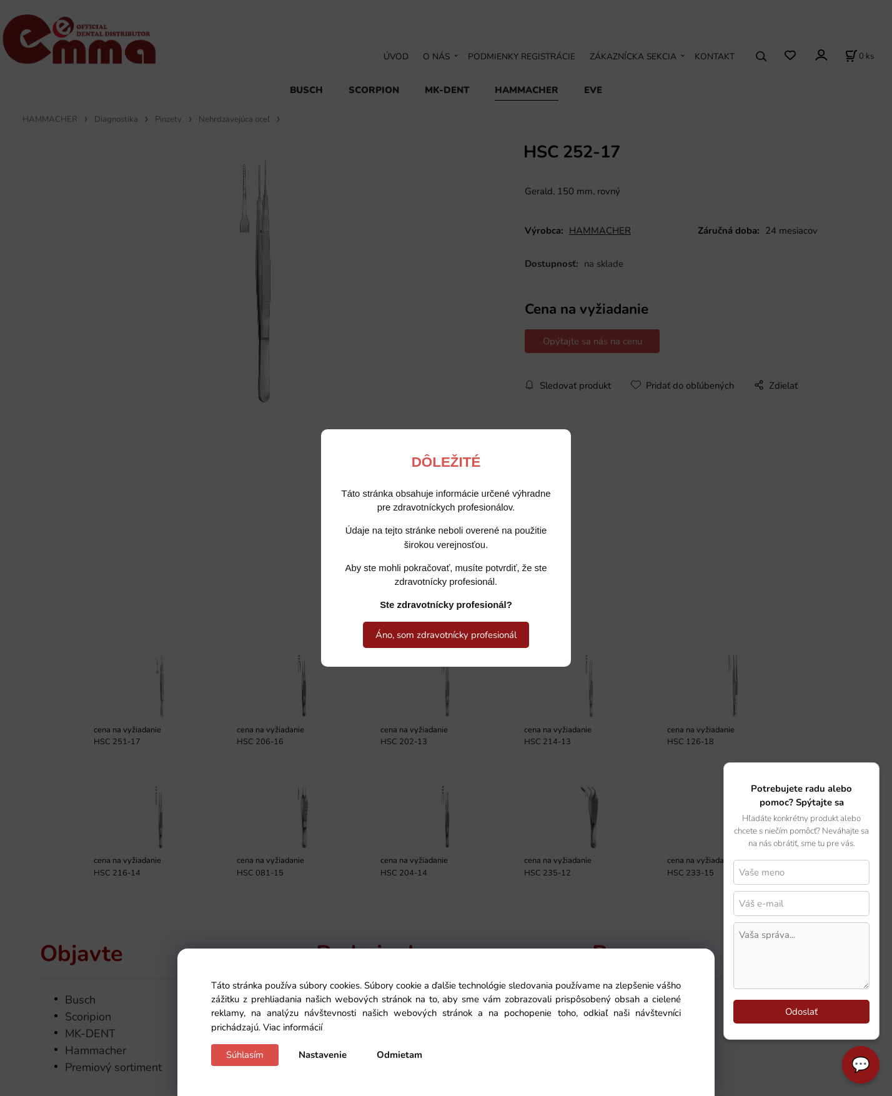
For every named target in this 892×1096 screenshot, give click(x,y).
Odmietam (399, 1055)
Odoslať (801, 1011)
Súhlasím (245, 1055)
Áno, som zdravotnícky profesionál (446, 635)
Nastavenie (323, 1055)
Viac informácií (292, 1027)
